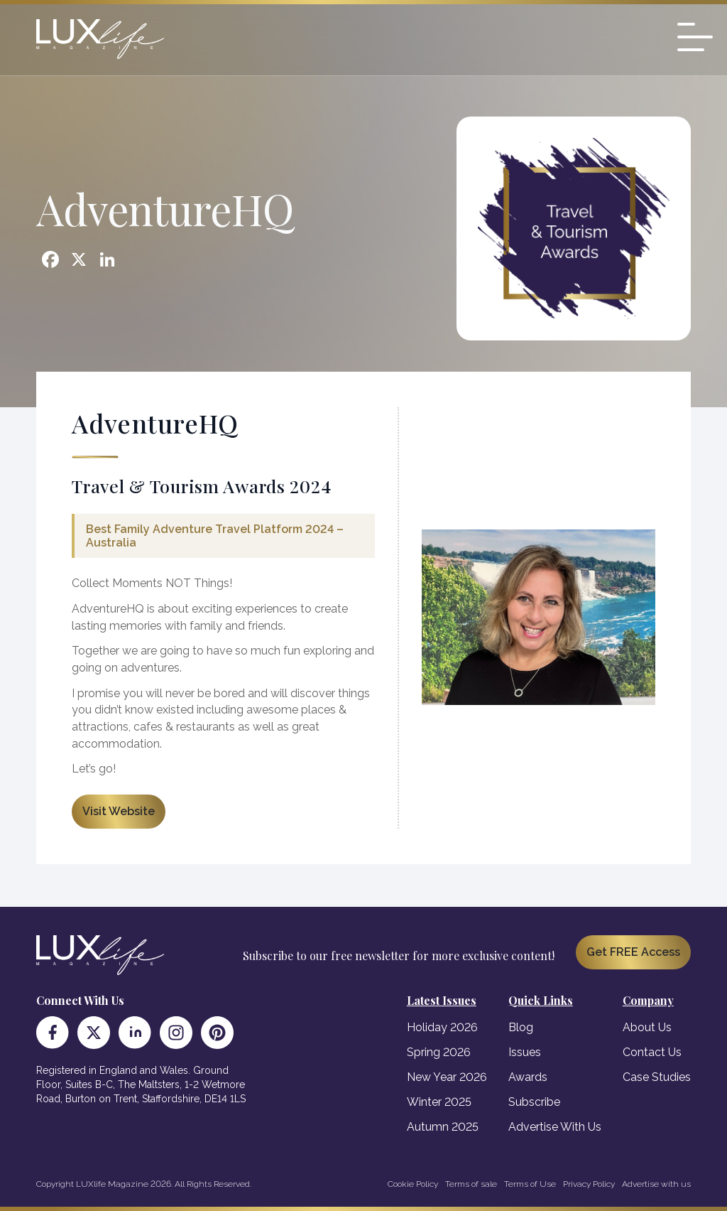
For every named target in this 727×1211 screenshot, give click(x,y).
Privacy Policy (589, 1184)
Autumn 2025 (443, 1127)
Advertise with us (656, 1184)
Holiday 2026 (442, 1027)
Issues (524, 1052)
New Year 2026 (447, 1077)
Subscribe (534, 1102)
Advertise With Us (554, 1127)
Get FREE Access (633, 952)
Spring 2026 (439, 1052)
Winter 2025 (439, 1102)
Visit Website (118, 811)
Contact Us (652, 1052)
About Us (647, 1027)
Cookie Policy (413, 1184)
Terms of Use (530, 1184)
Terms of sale (471, 1184)
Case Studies (657, 1077)
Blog (520, 1027)
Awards (527, 1077)
